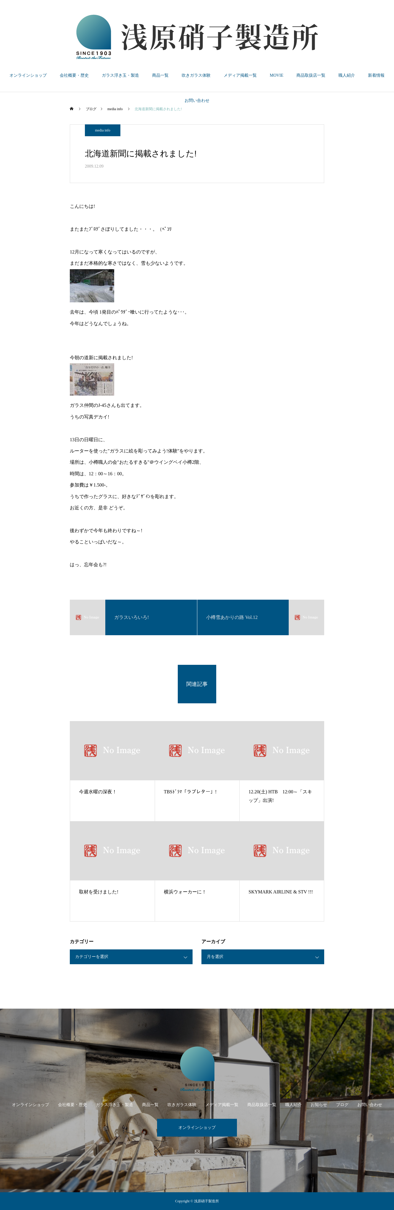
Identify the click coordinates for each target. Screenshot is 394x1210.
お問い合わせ (197, 100)
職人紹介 (346, 75)
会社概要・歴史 (74, 75)
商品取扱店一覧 (310, 75)
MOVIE (276, 75)
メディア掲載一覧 (240, 75)
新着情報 (376, 75)
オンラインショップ (28, 75)
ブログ (342, 1105)
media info (102, 130)
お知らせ (319, 1105)
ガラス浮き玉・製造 (120, 75)
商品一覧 (160, 75)
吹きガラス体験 (196, 75)
